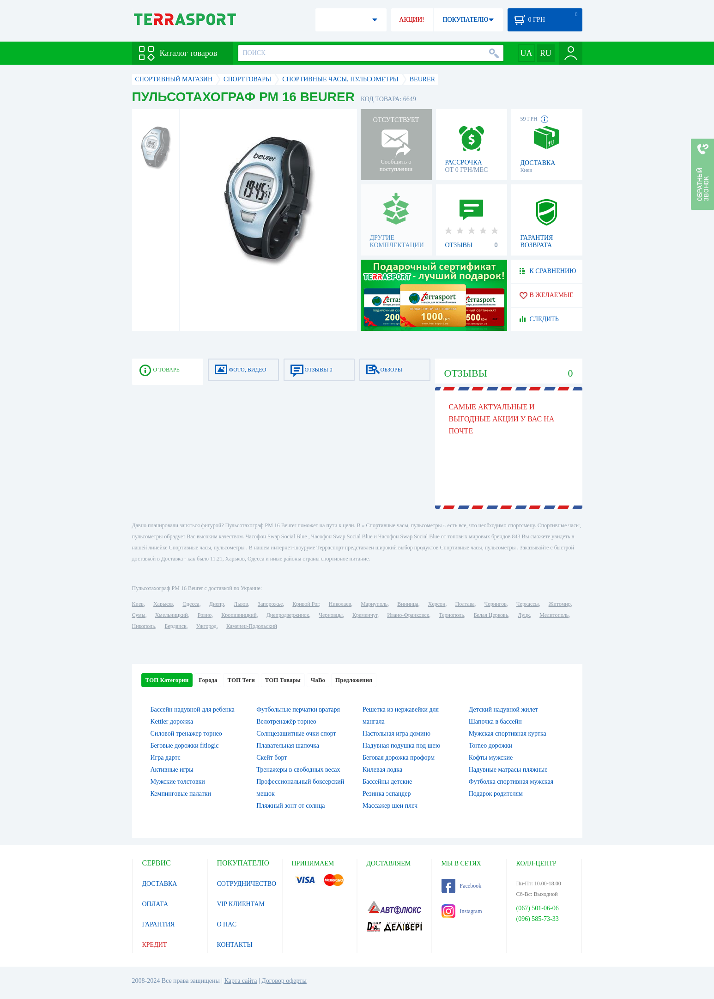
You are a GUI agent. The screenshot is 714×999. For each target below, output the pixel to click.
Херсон (437, 604)
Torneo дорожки (491, 745)
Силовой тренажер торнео (186, 733)
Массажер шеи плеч (390, 805)
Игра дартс (166, 757)
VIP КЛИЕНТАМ (241, 904)
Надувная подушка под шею (401, 745)
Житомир (560, 604)
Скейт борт (271, 757)
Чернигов (495, 604)
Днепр (216, 604)
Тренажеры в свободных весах (298, 769)
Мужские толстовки (178, 781)
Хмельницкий (171, 615)
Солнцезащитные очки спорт (296, 733)
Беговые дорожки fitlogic (185, 745)
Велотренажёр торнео (286, 721)
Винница (407, 604)
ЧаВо (318, 679)
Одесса (190, 604)
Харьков (163, 604)
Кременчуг (364, 615)
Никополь (143, 626)
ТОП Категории (167, 679)
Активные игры (172, 769)
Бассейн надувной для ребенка (193, 709)
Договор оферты (284, 980)
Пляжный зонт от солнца (290, 805)
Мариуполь (374, 604)
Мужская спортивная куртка (507, 733)
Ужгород (206, 626)
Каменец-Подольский (251, 626)
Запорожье (270, 604)
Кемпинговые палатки (181, 793)
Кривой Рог (305, 604)
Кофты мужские (491, 757)
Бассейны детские (387, 781)
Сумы (138, 615)
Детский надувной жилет (503, 709)
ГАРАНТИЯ (158, 924)
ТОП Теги (240, 679)
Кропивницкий (238, 615)
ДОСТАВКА (159, 883)
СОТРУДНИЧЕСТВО (247, 883)
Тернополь (451, 615)
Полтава (465, 604)
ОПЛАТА (155, 904)
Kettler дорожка (172, 721)
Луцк (524, 615)
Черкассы (527, 604)
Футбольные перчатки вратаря (298, 709)
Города (208, 679)
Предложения (353, 679)
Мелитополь (554, 615)
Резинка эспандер (387, 793)
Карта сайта (240, 980)
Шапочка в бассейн (495, 721)
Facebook (462, 886)
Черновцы (331, 615)
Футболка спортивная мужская (511, 781)
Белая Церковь (491, 615)
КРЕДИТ (154, 944)
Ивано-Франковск (408, 615)
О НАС (226, 924)
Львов (241, 604)
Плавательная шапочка (287, 745)
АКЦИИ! (411, 19)
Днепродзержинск (287, 615)
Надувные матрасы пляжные (508, 769)
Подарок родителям (496, 793)
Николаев (340, 604)
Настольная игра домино (396, 733)
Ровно (205, 615)
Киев (138, 604)
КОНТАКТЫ (235, 944)
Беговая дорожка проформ (399, 757)
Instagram (462, 911)
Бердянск (176, 626)
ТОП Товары (283, 679)
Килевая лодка (382, 769)
